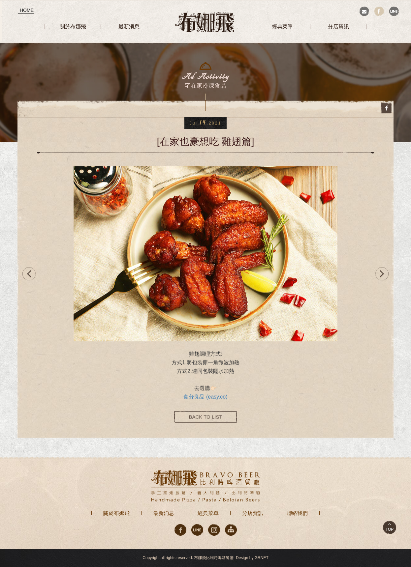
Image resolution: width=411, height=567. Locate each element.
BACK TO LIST (205, 419)
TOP (390, 529)
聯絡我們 (297, 513)
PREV (27, 273)
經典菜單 (208, 513)
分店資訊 (252, 513)
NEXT (383, 273)
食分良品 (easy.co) (205, 399)
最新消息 (163, 513)
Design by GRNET (252, 557)
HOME (27, 10)
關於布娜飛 (116, 513)
